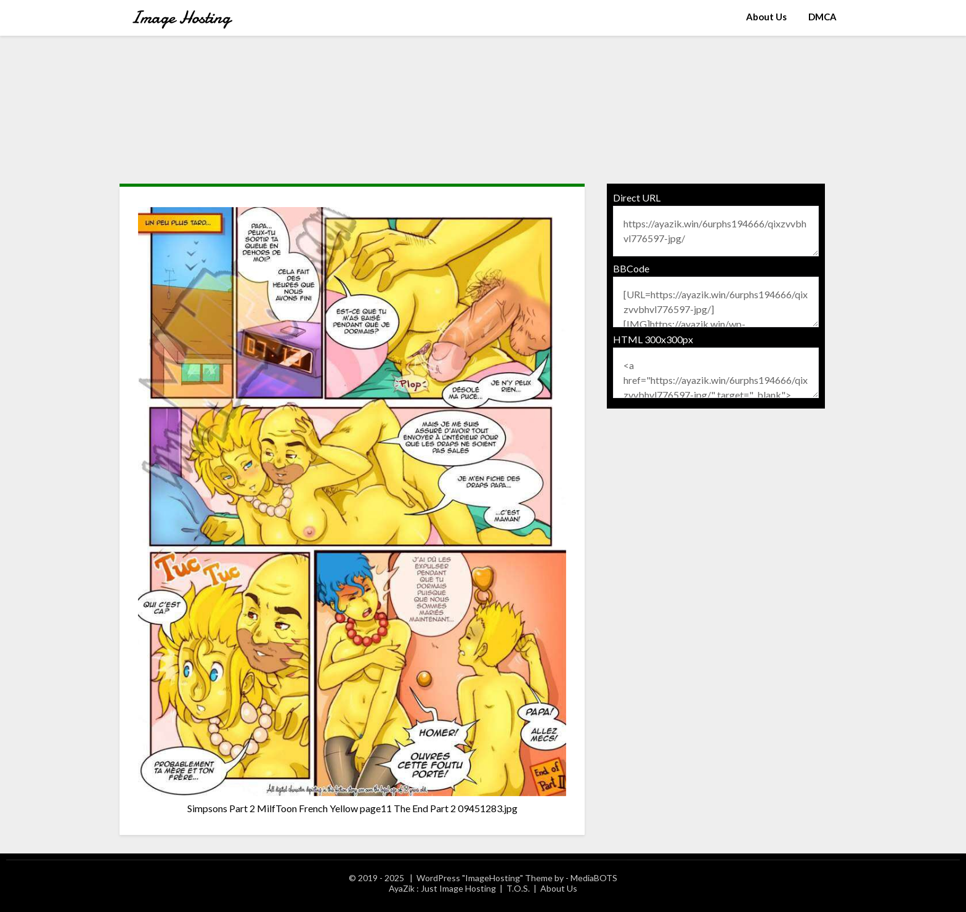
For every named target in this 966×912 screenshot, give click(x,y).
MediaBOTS (593, 878)
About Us (766, 16)
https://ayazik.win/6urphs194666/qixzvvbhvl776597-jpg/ (716, 231)
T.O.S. (518, 888)
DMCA (822, 16)
